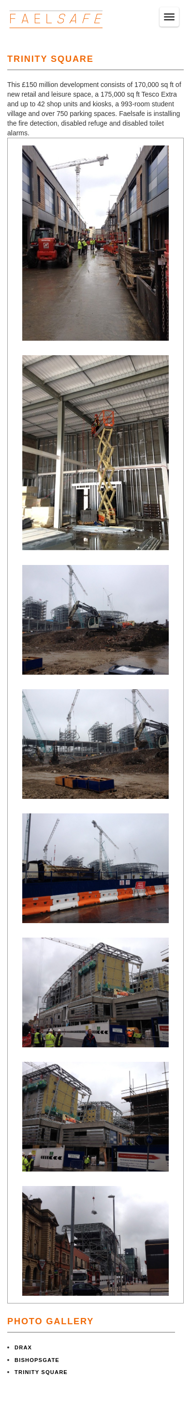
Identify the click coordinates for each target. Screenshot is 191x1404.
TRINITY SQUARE (41, 1372)
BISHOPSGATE (37, 1360)
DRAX (23, 1347)
